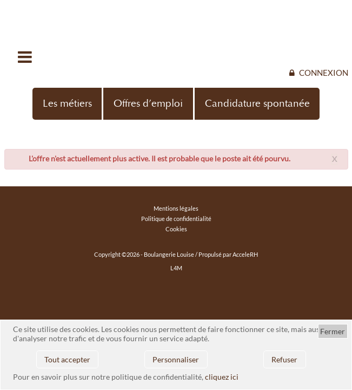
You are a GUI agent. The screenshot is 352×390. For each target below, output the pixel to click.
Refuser (284, 359)
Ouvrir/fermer (26, 57)
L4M (176, 267)
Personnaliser (175, 359)
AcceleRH (245, 254)
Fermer (332, 331)
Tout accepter (67, 359)
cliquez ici (221, 376)
